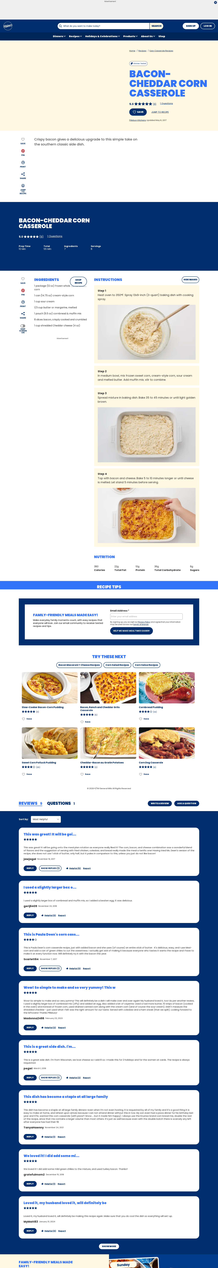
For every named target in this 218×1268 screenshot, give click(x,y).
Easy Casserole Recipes (161, 50)
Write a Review (160, 803)
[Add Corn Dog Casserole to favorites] (141, 774)
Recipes (142, 50)
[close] (215, 2)
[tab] (30, 803)
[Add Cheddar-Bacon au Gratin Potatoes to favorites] (82, 774)
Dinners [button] (58, 36)
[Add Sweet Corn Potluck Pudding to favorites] (24, 774)
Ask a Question (186, 803)
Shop (161, 36)
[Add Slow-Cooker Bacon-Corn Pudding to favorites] (24, 719)
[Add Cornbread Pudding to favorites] (141, 719)
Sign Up (191, 26)
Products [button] (129, 36)
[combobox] (103, 26)
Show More (109, 1232)
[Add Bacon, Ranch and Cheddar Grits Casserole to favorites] (82, 722)
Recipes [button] (74, 36)
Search (156, 26)
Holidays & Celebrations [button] (101, 36)
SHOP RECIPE (78, 281)
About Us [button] (147, 36)
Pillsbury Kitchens (137, 120)
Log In (208, 26)
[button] (23, 152)
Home (132, 50)
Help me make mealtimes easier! (131, 630)
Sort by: (23, 819)
